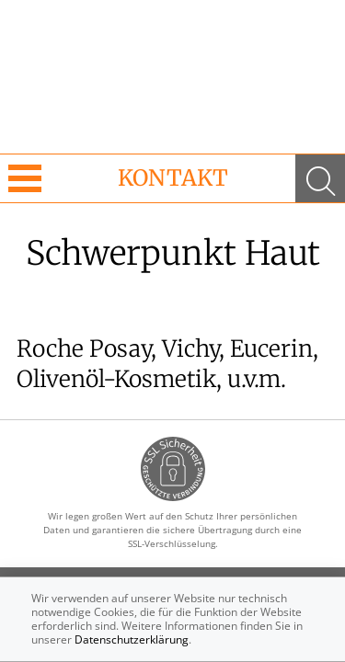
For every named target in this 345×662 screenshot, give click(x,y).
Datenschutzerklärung (132, 639)
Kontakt (173, 178)
